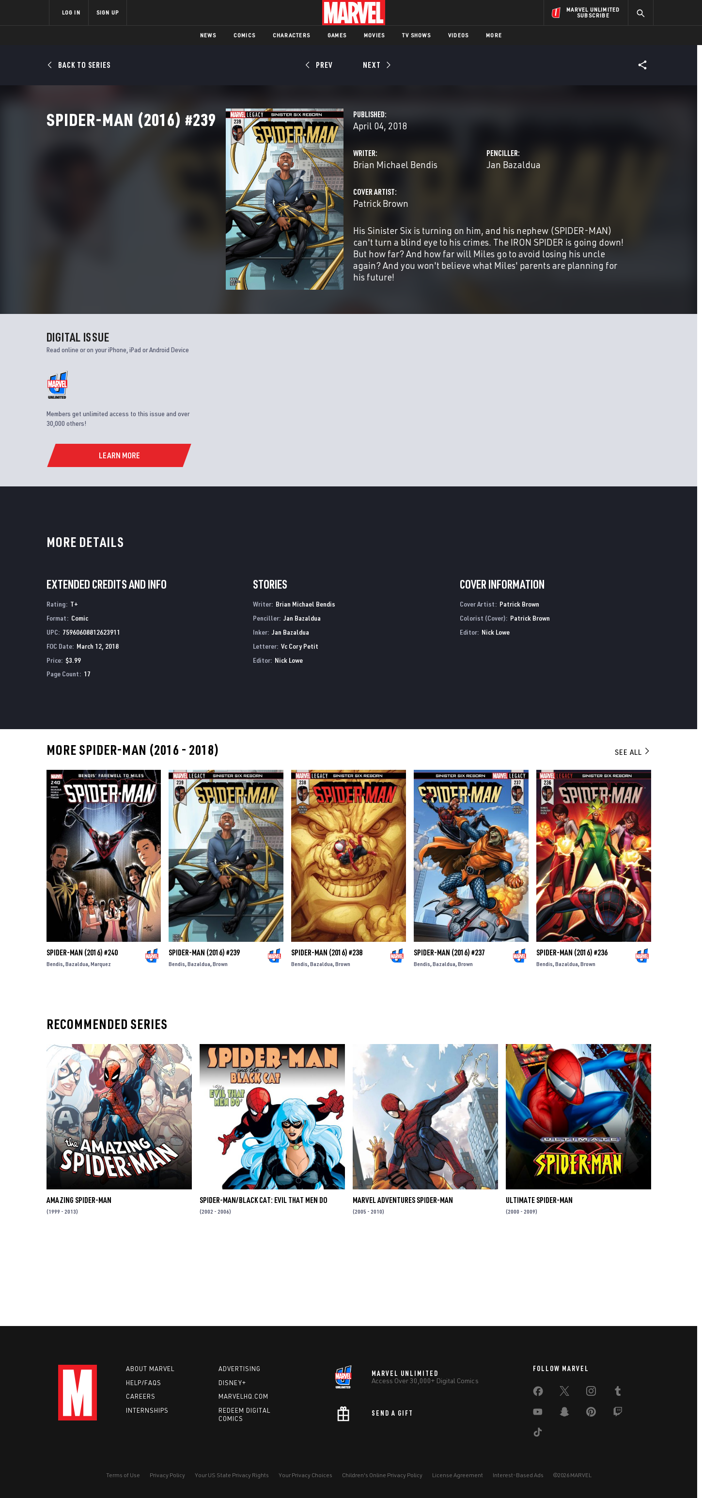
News (208, 35)
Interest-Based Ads (518, 1475)
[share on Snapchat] (564, 1414)
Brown (220, 1043)
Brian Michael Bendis (270, 207)
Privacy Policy (167, 1475)
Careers (141, 1397)
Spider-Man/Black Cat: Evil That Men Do (264, 1280)
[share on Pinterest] (591, 1414)
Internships (147, 1411)
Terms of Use (123, 1475)
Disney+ (232, 1383)
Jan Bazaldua (451, 207)
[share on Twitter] (564, 1393)
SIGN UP (107, 12)
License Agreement (457, 1475)
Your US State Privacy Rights (232, 1475)
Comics (244, 35)
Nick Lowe (289, 739)
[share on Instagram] (591, 1393)
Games (337, 35)
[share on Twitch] (618, 1414)
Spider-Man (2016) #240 (82, 1032)
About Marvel (150, 1369)
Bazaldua (76, 1043)
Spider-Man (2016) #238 (326, 1032)
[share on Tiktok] (538, 1434)
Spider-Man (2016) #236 (572, 1032)
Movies (374, 35)
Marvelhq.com (243, 1397)
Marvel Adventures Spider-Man (403, 1280)
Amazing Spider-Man (79, 1280)
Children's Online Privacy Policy (382, 1475)
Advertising (239, 1369)
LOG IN (71, 12)
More (494, 35)
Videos (458, 35)
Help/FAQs (143, 1383)
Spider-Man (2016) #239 (204, 1032)
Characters (291, 35)
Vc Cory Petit (299, 725)
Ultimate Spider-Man (539, 1280)
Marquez (101, 1043)
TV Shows (416, 35)
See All (633, 832)
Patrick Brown (255, 245)
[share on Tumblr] (618, 1393)
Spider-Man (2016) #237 (449, 1032)
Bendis (55, 1043)
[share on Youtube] (538, 1414)
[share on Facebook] (538, 1393)
